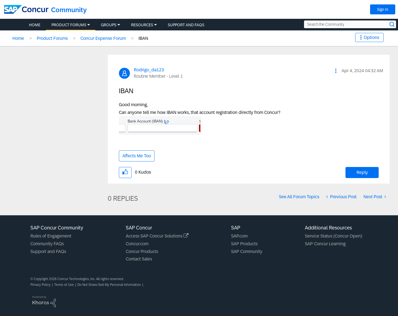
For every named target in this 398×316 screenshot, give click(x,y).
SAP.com (239, 236)
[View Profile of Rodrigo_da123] (149, 69)
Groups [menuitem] (108, 25)
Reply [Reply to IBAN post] (362, 172)
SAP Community (246, 251)
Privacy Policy (40, 285)
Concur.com (137, 243)
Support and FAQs (48, 251)
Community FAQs (47, 243)
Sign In (382, 9)
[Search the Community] (350, 24)
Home (18, 38)
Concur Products (142, 251)
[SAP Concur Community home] (26, 9)
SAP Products (244, 243)
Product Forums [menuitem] (68, 25)
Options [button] (371, 37)
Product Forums (52, 38)
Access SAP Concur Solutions (157, 236)
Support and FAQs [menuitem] (186, 25)
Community (69, 10)
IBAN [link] (143, 38)
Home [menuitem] (34, 25)
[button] (336, 70)
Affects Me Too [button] (136, 155)
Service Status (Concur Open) (333, 236)
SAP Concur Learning (325, 243)
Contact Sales (139, 259)
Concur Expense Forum (103, 38)
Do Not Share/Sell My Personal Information (109, 285)
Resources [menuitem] (142, 25)
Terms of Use (64, 285)
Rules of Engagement (50, 236)
